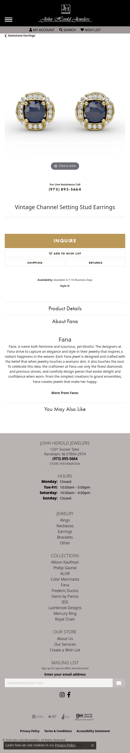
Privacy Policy (30, 731)
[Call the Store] (65, 458)
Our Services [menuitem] (65, 644)
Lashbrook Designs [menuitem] (64, 607)
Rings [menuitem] (65, 520)
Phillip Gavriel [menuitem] (65, 567)
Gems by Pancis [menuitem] (65, 596)
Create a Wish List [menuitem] (65, 650)
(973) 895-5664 (65, 189)
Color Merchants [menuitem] (65, 579)
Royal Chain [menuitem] (65, 619)
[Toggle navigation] (8, 19)
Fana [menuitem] (65, 585)
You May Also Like (65, 409)
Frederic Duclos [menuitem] (65, 590)
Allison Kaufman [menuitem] (65, 562)
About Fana (65, 321)
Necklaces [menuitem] (64, 525)
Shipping (34, 263)
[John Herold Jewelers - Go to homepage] (65, 13)
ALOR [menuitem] (65, 573)
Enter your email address (65, 674)
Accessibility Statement (93, 731)
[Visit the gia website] (37, 716)
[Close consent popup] (92, 745)
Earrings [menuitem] (65, 531)
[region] (65, 111)
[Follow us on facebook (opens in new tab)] (69, 695)
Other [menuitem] (65, 543)
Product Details (65, 308)
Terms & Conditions (58, 731)
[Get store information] (65, 464)
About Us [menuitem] (65, 638)
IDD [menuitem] (65, 602)
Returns (96, 263)
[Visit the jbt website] (52, 716)
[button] (41, 29)
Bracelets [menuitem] (65, 537)
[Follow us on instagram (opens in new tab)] (62, 695)
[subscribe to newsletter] (119, 682)
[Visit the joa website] (66, 716)
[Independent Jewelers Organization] (84, 716)
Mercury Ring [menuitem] (64, 613)
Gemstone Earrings (21, 35)
